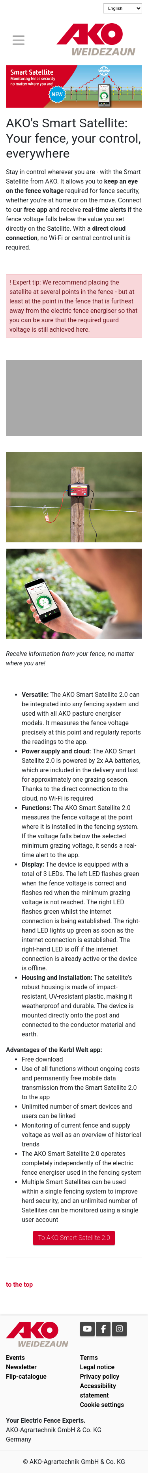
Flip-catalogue (26, 1376)
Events (15, 1357)
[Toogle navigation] (18, 39)
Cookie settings (102, 1405)
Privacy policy (100, 1376)
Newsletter (21, 1367)
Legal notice (97, 1367)
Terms (89, 1357)
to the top (19, 1284)
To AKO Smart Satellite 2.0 (74, 1238)
